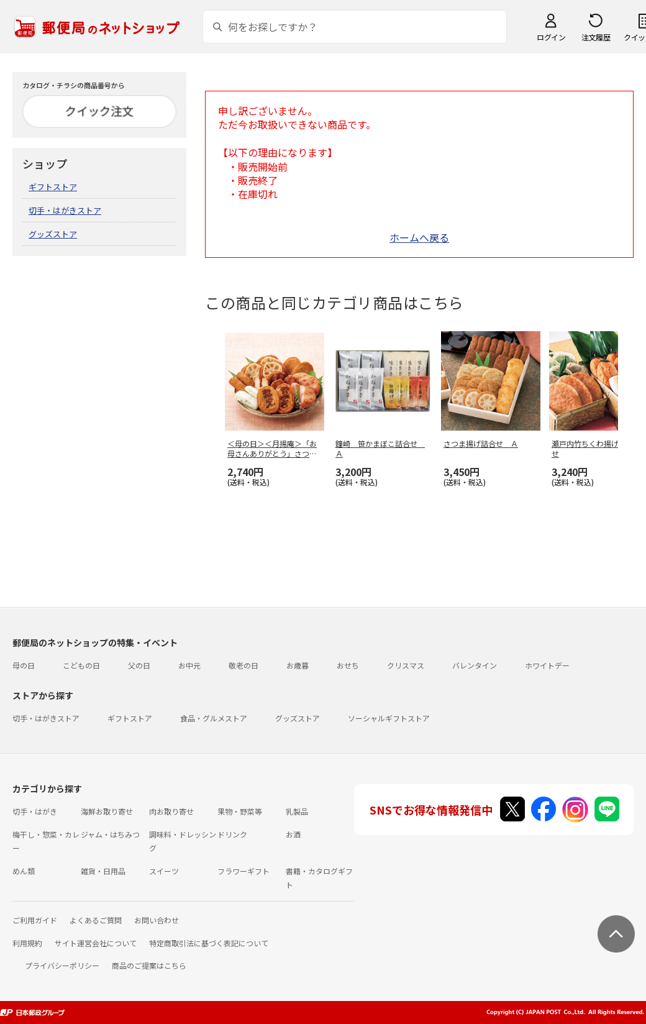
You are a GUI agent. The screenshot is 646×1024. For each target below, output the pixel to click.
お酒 (293, 834)
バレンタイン (474, 665)
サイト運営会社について (96, 943)
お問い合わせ (156, 920)
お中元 (189, 665)
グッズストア (53, 234)
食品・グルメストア (213, 718)
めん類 (23, 871)
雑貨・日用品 (103, 871)
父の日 (139, 665)
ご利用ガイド (34, 920)
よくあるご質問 (96, 920)
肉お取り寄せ (171, 811)
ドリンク (232, 834)
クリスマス (405, 665)
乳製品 (297, 811)
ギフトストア (53, 187)
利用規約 (27, 943)
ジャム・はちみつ (110, 834)
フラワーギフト (243, 871)
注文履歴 (595, 37)
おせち (348, 665)
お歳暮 (297, 665)
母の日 (23, 665)
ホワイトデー (547, 665)
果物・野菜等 (239, 811)
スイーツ (164, 871)
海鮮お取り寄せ (107, 811)
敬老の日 (243, 665)
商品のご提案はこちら (149, 965)
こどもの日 (81, 665)
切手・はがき (34, 811)
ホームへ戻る (419, 237)
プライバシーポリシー (62, 965)
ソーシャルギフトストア (389, 718)
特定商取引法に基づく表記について (208, 943)
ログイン (551, 37)
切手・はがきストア (65, 210)
